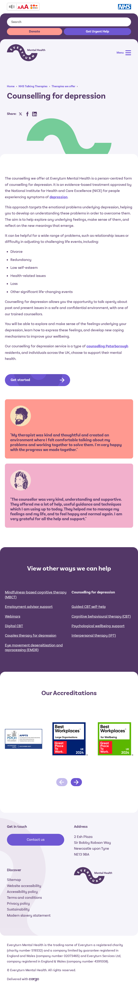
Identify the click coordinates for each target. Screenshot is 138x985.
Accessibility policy (22, 891)
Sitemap (14, 879)
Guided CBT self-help (89, 632)
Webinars (12, 642)
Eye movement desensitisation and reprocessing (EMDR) (34, 673)
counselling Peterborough (107, 346)
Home (10, 86)
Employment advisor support (29, 632)
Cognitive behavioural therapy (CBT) (101, 642)
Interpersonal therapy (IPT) (94, 661)
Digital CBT (14, 652)
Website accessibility (24, 886)
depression (58, 197)
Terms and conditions (24, 897)
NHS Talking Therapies (33, 86)
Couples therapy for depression (30, 661)
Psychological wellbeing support (98, 652)
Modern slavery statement (29, 915)
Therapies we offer (63, 86)
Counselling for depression (93, 618)
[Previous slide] (61, 808)
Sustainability (18, 909)
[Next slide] (76, 808)
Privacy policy (18, 903)
